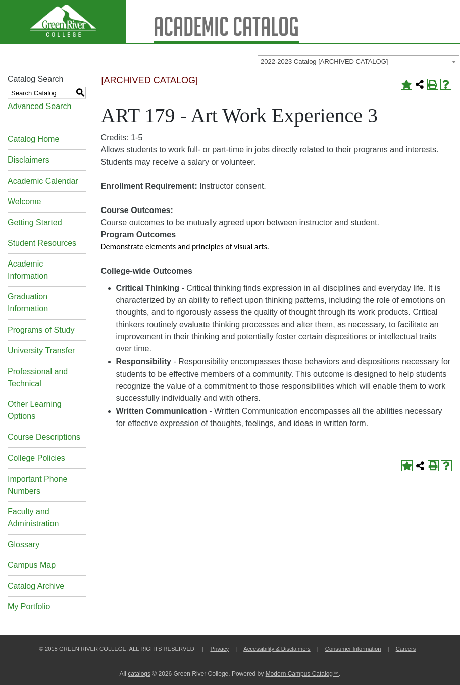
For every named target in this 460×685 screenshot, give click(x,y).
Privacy (219, 649)
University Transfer (41, 350)
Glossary (23, 544)
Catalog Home (33, 139)
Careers (406, 649)
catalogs (139, 673)
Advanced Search (39, 106)
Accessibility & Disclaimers (276, 649)
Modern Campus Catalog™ (302, 673)
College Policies (36, 458)
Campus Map (32, 565)
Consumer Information (353, 649)
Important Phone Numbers (37, 485)
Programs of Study (41, 330)
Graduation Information (28, 302)
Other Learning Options (35, 410)
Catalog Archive (36, 586)
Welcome (24, 201)
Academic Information (28, 269)
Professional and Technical (38, 377)
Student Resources (42, 243)
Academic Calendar (43, 181)
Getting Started (35, 222)
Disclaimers (28, 159)
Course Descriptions (44, 437)
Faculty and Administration (33, 517)
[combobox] (358, 61)
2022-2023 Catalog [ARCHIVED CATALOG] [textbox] (324, 61)
